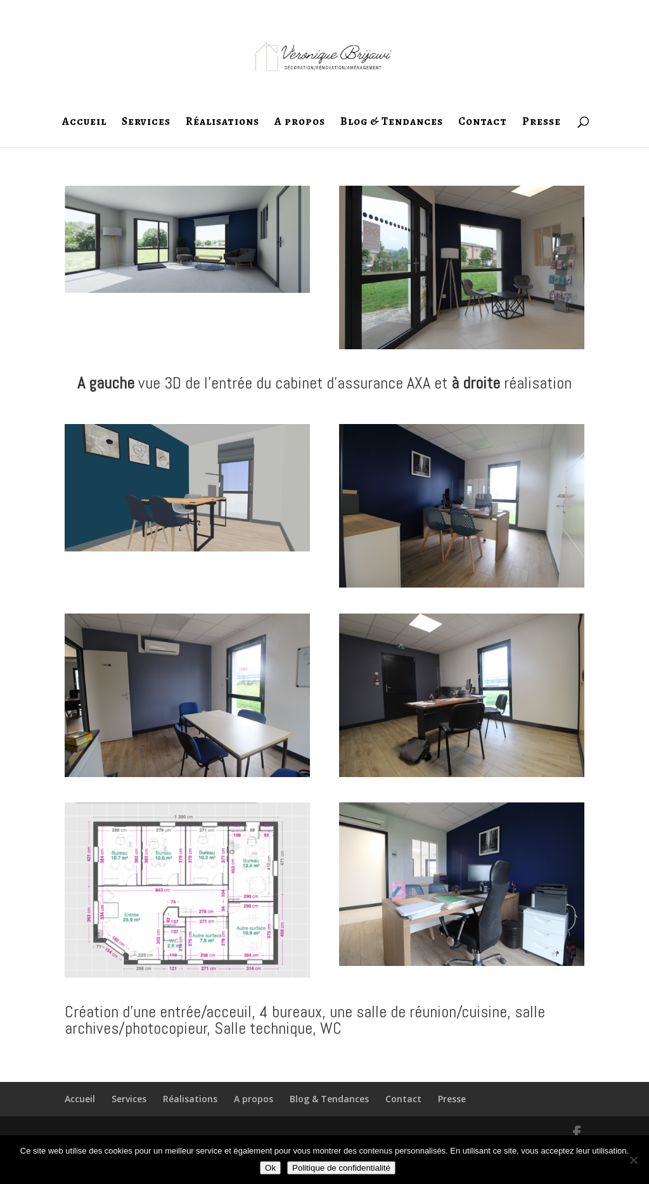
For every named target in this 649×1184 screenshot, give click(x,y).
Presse (541, 123)
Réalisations (222, 123)
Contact (482, 123)
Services (146, 123)
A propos (299, 123)
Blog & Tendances (391, 123)
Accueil (84, 123)
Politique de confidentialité (341, 1168)
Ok (270, 1168)
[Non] (633, 1160)
